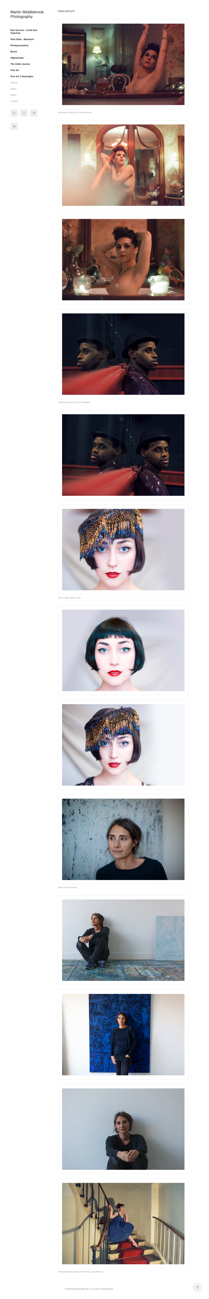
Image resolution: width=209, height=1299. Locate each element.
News (13, 95)
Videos (13, 82)
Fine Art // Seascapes (21, 76)
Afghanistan (17, 58)
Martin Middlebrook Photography (27, 14)
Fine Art (14, 70)
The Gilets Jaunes (20, 64)
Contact (14, 101)
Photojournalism (19, 45)
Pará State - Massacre (22, 39)
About (13, 88)
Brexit (13, 51)
